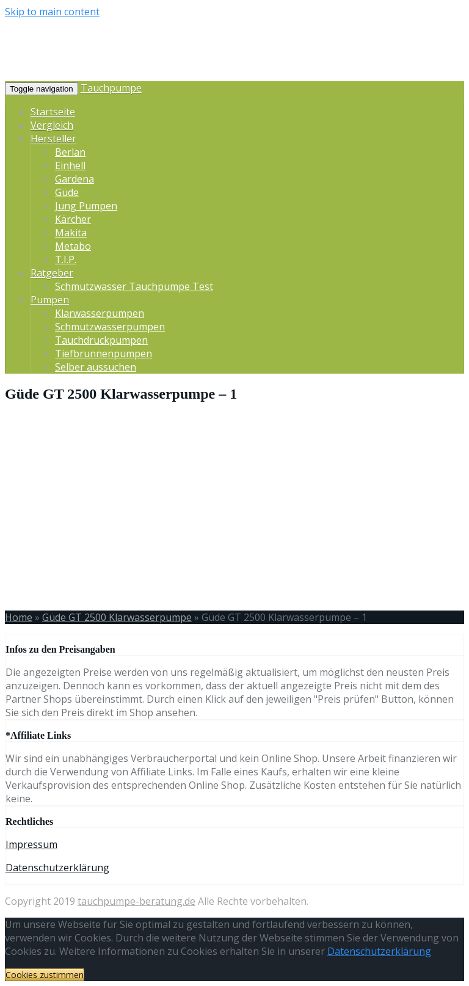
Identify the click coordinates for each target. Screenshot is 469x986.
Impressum (31, 844)
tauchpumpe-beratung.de (136, 901)
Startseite (53, 111)
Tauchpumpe (111, 88)
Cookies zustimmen (44, 975)
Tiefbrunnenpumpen (103, 353)
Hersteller (53, 138)
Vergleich (52, 125)
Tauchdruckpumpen (101, 340)
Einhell (70, 165)
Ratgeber (52, 273)
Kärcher (73, 219)
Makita (71, 232)
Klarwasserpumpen (99, 313)
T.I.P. (65, 259)
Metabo (73, 246)
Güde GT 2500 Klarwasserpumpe (117, 617)
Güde (67, 192)
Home (18, 617)
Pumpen (50, 299)
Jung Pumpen (86, 205)
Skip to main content (52, 11)
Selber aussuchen (95, 367)
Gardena (74, 179)
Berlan (70, 152)
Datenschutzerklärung (57, 867)
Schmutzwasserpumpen (110, 326)
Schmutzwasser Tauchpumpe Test (134, 286)
